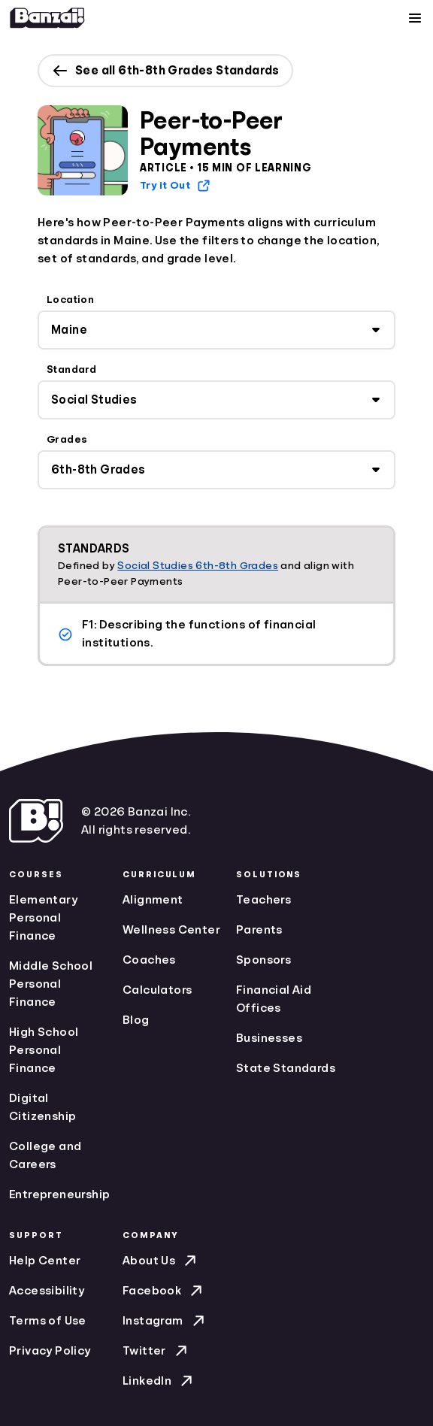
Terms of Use (47, 1321)
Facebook (164, 1291)
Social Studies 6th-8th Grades (197, 565)
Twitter (156, 1351)
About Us (161, 1261)
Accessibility (46, 1291)
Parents (259, 930)
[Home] (47, 18)
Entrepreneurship (59, 1194)
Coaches (149, 960)
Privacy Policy (50, 1351)
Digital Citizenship (42, 1107)
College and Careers (45, 1155)
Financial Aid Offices (273, 999)
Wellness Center (171, 930)
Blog (136, 1020)
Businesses (269, 1038)
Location (70, 299)
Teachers (263, 900)
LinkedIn (159, 1381)
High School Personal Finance (43, 1050)
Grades (67, 439)
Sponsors (263, 960)
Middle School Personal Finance (50, 984)
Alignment (153, 900)
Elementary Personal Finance (43, 918)
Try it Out (175, 185)
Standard (71, 369)
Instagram (165, 1321)
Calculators (157, 990)
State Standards (285, 1068)
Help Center (44, 1261)
